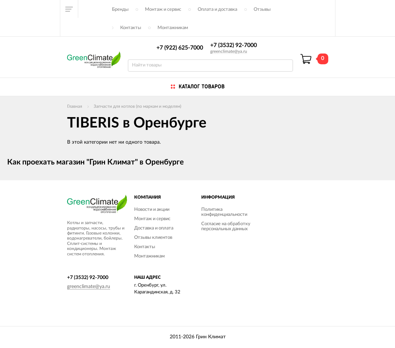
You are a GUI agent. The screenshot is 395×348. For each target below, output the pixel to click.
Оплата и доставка (217, 9)
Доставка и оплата (153, 228)
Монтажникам (172, 27)
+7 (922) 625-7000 (179, 48)
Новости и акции (151, 209)
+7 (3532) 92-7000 (233, 45)
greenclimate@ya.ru (228, 51)
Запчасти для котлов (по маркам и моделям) (137, 106)
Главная (74, 106)
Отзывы (262, 9)
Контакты (130, 27)
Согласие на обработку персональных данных (225, 226)
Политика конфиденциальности (224, 212)
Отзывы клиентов (153, 237)
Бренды (120, 9)
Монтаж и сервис (163, 9)
